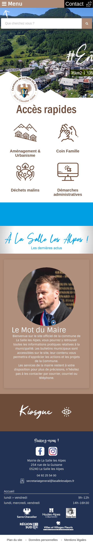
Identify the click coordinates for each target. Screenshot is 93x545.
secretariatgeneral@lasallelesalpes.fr (50, 480)
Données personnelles (43, 539)
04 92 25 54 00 (46, 475)
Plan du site (14, 539)
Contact (78, 4)
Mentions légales (75, 539)
